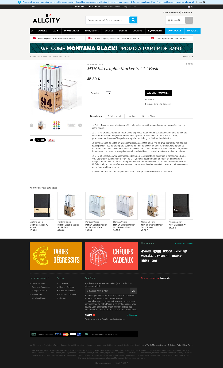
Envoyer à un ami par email (31, 140)
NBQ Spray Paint (174, 345)
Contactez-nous (38, 283)
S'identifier (187, 12)
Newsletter (90, 278)
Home (32, 31)
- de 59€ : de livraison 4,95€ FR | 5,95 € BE (116, 38)
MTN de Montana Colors (155, 345)
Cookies (62, 298)
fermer (199, 2)
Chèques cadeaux (67, 291)
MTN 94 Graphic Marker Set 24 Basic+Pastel (124, 226)
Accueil (33, 56)
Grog (190, 345)
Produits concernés (172, 38)
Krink (184, 345)
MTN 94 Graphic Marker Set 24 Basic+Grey (96, 226)
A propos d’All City (39, 291)
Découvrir (133, 315)
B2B (33, 7)
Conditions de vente (67, 294)
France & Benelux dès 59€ (56, 38)
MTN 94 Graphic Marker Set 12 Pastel (152, 226)
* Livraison (63, 283)
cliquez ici (189, 2)
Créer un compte (171, 12)
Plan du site (37, 294)
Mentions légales (39, 298)
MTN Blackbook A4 (177, 225)
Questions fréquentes (41, 287)
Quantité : (95, 93)
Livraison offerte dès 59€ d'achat (103, 334)
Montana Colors (95, 64)
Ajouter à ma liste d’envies (158, 104)
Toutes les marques (185, 243)
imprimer (187, 56)
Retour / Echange (66, 287)
